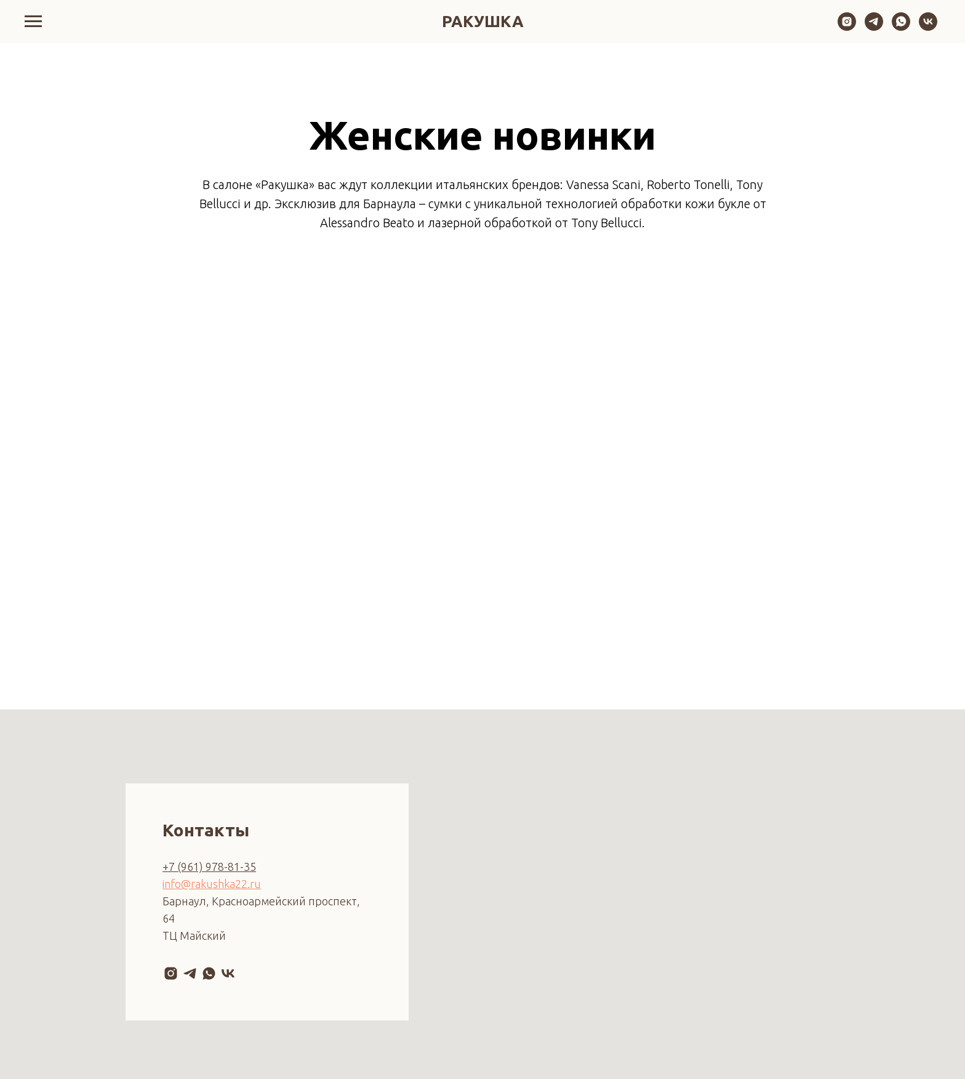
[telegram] (874, 27)
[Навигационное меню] (33, 21)
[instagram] (847, 27)
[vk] (928, 27)
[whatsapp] (901, 27)
